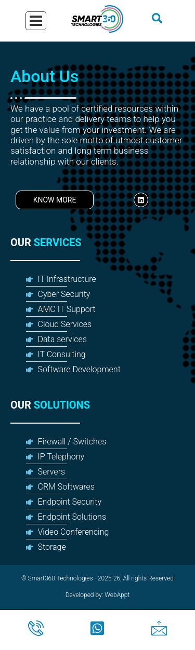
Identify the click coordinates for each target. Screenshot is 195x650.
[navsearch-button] (157, 20)
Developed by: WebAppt (98, 595)
